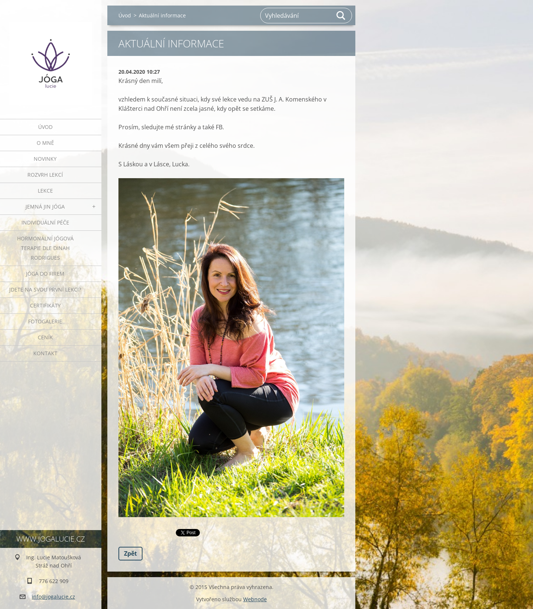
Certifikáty (45, 305)
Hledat (341, 15)
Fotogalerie (45, 321)
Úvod (45, 126)
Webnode (255, 599)
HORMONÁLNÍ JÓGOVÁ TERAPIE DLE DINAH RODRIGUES (45, 248)
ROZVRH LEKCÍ (45, 174)
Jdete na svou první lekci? (45, 289)
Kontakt (45, 353)
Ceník (45, 337)
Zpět (130, 553)
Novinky (45, 158)
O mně (45, 142)
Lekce (45, 190)
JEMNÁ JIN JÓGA (45, 206)
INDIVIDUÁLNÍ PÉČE (45, 222)
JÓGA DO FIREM (45, 273)
